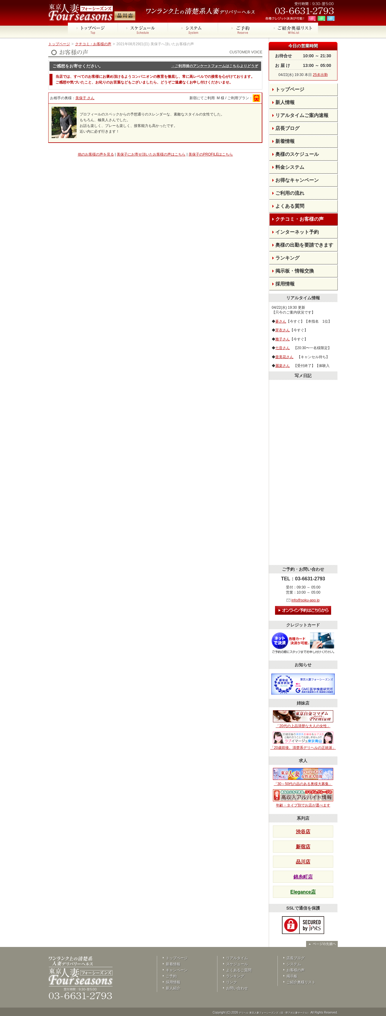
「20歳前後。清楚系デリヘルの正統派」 (303, 741)
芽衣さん (282, 330)
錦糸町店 (303, 876)
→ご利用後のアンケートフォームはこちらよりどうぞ (214, 66)
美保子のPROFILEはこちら (210, 154)
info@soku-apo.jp (305, 600)
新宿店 (303, 846)
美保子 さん (84, 98)
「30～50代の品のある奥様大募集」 (303, 777)
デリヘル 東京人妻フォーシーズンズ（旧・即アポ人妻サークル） (274, 1012)
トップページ (59, 44)
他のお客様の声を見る (96, 154)
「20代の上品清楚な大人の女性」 (303, 719)
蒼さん (280, 321)
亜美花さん (284, 357)
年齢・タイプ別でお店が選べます (303, 798)
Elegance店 (303, 892)
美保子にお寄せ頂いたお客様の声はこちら (151, 154)
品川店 (303, 861)
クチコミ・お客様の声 (93, 44)
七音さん (282, 348)
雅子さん (282, 339)
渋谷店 (303, 831)
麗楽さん (282, 366)
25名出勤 (320, 75)
